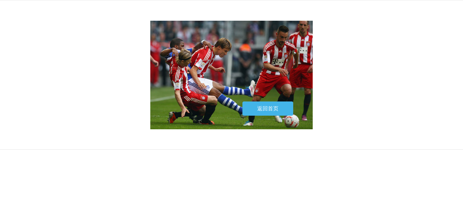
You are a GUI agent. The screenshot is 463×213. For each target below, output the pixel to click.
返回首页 (267, 109)
